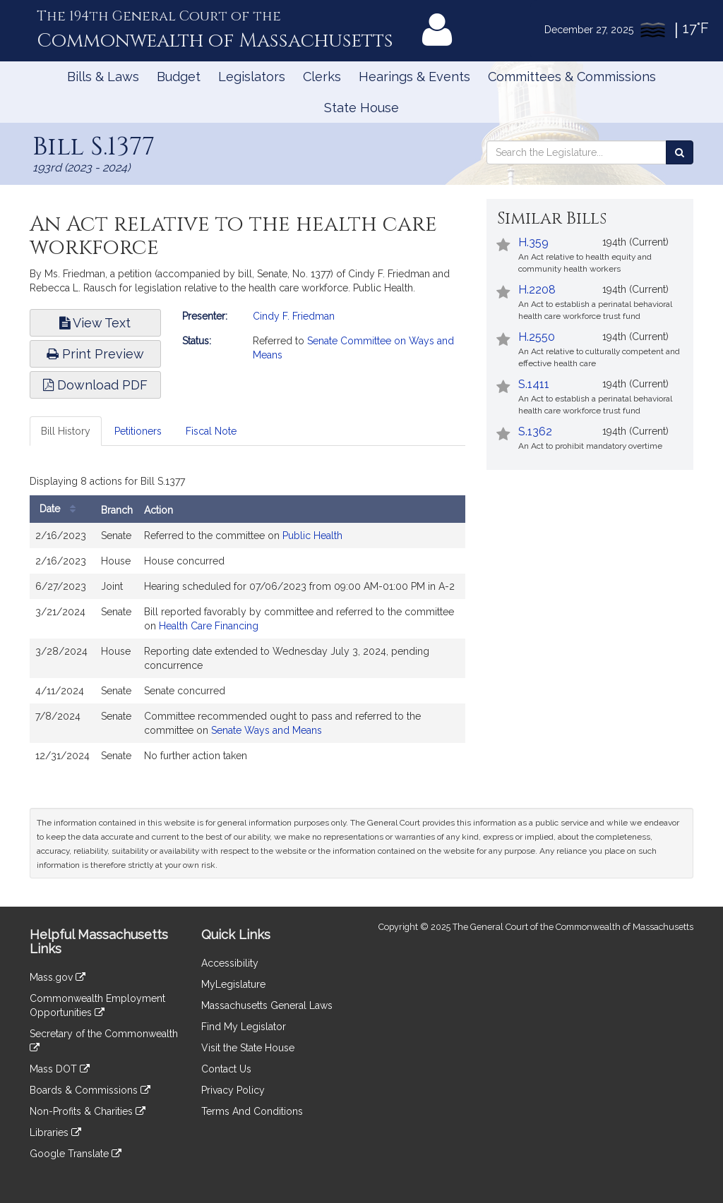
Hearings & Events (414, 76)
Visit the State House (247, 1047)
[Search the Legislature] (679, 152)
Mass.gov (57, 977)
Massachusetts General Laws (267, 1005)
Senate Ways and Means (266, 730)
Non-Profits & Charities (87, 1111)
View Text (95, 322)
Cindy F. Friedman (294, 316)
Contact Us (226, 1069)
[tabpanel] (247, 623)
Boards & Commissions (90, 1090)
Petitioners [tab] (138, 431)
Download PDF (95, 384)
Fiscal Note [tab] (211, 431)
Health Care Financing (208, 625)
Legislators (251, 76)
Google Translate (75, 1153)
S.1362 (535, 431)
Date (61, 509)
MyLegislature (233, 984)
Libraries (55, 1132)
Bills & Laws (103, 76)
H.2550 (536, 337)
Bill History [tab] (65, 431)
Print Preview (95, 353)
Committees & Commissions (572, 76)
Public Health (312, 535)
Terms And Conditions (252, 1111)
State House (361, 107)
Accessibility (229, 963)
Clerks (322, 76)
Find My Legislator (243, 1026)
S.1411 (533, 384)
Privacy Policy (233, 1090)
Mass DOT (60, 1069)
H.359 (533, 242)
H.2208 (537, 289)
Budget (179, 76)
